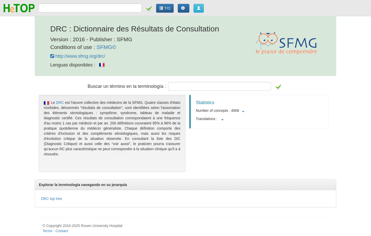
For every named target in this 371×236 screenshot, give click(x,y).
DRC (60, 102)
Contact (62, 231)
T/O (164, 8)
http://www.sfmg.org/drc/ (77, 56)
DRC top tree (51, 199)
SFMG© (106, 47)
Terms (47, 231)
